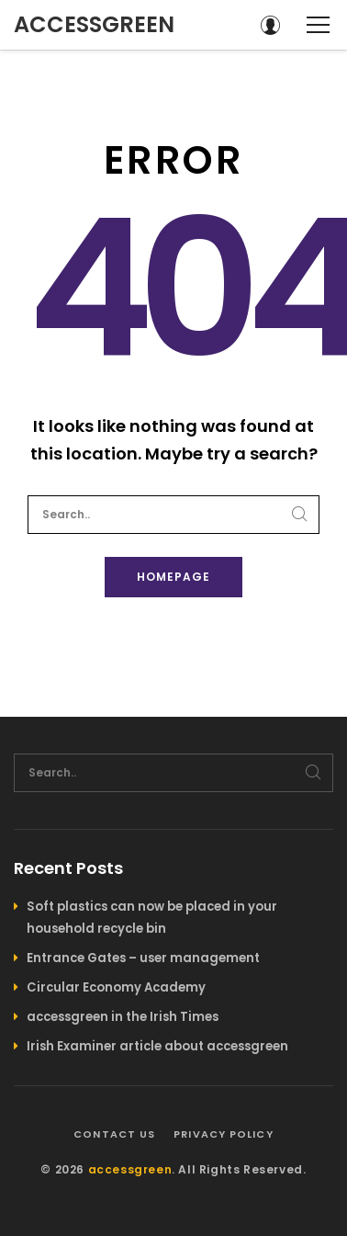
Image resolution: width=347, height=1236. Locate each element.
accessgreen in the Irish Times (122, 1017)
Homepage (173, 576)
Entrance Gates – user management (143, 958)
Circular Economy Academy (116, 987)
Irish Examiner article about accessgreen (157, 1046)
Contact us (114, 1134)
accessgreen (94, 24)
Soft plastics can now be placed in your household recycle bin (152, 917)
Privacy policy (223, 1134)
